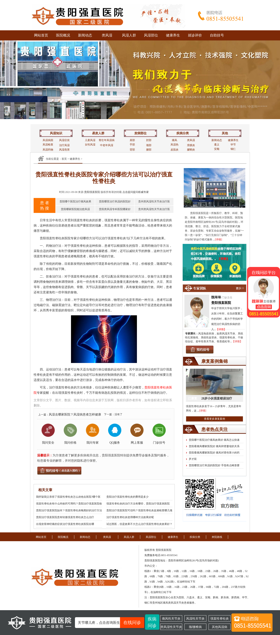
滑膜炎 (191, 145)
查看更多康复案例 (214, 418)
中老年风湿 (106, 145)
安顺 (216, 149)
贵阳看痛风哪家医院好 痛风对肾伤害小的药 (214, 452)
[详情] (202, 410)
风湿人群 (129, 35)
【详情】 (221, 329)
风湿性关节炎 (195, 618)
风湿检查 (48, 144)
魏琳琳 (216, 297)
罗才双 (193, 459)
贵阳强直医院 (92, 192)
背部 (132, 149)
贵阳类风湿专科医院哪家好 (115, 209)
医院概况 (63, 35)
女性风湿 (90, 144)
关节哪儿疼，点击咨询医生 (111, 622)
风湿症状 (64, 140)
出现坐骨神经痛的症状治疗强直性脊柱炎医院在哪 (65, 524)
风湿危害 (64, 149)
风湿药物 (48, 149)
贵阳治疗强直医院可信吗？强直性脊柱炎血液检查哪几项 (139, 510)
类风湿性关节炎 (171, 627)
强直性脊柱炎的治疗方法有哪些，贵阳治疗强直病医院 (138, 503)
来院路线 (217, 537)
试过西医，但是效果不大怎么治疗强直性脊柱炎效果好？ (139, 524)
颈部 (148, 145)
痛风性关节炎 (171, 618)
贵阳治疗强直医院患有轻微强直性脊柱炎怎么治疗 (65, 517)
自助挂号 (217, 35)
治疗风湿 (64, 145)
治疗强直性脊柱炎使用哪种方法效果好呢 (130, 517)
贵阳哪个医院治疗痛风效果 (75, 201)
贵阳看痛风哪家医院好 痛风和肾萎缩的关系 (214, 446)
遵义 (216, 144)
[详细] (218, 239)
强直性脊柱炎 (219, 618)
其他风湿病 (219, 627)
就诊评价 (195, 35)
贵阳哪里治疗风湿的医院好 (115, 201)
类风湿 (107, 35)
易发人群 (98, 133)
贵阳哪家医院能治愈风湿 (75, 209)
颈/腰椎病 (195, 627)
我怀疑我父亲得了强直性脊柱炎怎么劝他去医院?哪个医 (68, 496)
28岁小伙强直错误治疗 (216, 398)
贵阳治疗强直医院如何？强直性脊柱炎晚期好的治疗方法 (69, 510)
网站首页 (41, 35)
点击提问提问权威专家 (135, 192)
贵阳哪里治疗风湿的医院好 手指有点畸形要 (214, 465)
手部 (132, 144)
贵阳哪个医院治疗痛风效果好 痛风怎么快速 (214, 439)
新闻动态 (85, 35)
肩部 (132, 140)
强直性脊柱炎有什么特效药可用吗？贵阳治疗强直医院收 (69, 503)
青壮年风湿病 (107, 140)
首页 (64, 158)
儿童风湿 (90, 140)
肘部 (148, 140)
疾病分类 (182, 133)
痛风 (174, 140)
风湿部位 (151, 35)
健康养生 (173, 35)
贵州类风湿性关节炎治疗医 (154, 201)
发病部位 (140, 133)
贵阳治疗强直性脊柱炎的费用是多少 (127, 496)
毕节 (233, 144)
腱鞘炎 (191, 149)
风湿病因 (48, 140)
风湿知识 (56, 133)
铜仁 (233, 149)
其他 (225, 133)
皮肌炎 (174, 149)
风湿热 (174, 144)
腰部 (148, 149)
